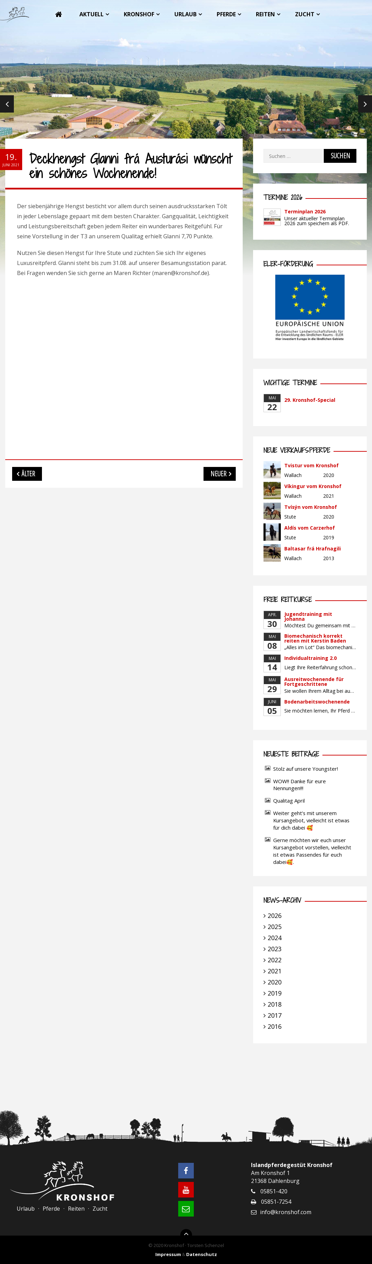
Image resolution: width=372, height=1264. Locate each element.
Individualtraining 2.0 (310, 658)
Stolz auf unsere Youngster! (305, 768)
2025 (275, 926)
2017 (275, 1015)
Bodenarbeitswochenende (317, 701)
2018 (275, 1004)
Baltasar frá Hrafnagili (312, 548)
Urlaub (185, 14)
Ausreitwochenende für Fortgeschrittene (314, 681)
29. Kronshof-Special (309, 400)
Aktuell (91, 14)
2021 (275, 971)
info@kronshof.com (285, 1212)
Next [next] (365, 104)
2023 (275, 949)
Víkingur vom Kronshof (312, 486)
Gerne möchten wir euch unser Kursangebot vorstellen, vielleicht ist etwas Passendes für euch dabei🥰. (312, 851)
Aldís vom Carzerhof (309, 527)
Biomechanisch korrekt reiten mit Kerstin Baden (315, 638)
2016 (275, 1026)
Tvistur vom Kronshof (311, 465)
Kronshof (139, 14)
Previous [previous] (7, 104)
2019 (275, 993)
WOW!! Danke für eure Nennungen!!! (299, 785)
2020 (275, 982)
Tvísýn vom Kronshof (310, 507)
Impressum (168, 1254)
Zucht (304, 14)
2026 (275, 915)
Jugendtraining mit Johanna (308, 616)
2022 (275, 960)
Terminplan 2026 (305, 211)
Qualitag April (289, 800)
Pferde (226, 14)
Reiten (265, 14)
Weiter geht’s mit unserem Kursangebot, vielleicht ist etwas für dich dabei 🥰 (311, 820)
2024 (275, 938)
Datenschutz (201, 1254)
